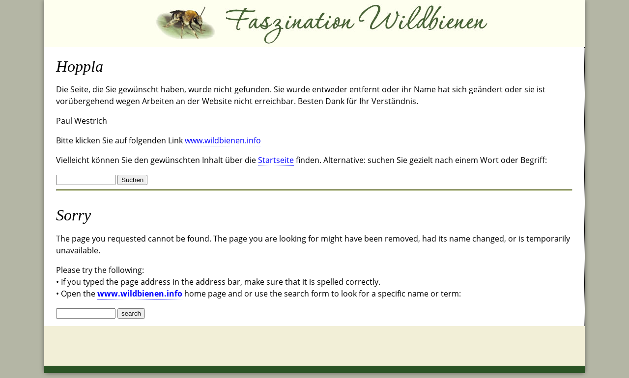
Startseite (276, 160)
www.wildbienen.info (223, 140)
